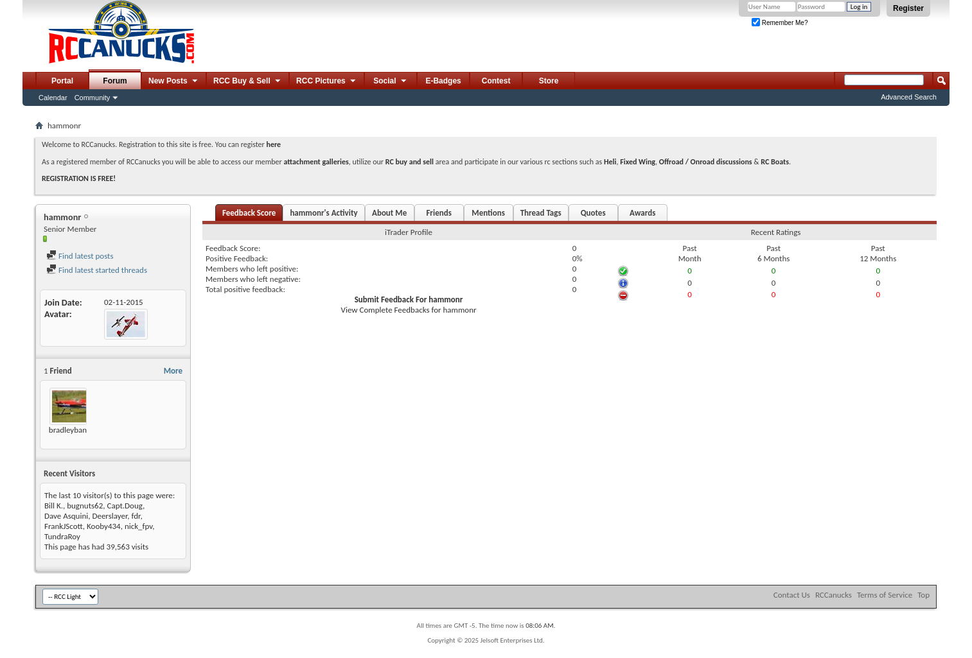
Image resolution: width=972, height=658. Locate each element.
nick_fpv (138, 526)
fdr (136, 516)
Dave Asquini (66, 516)
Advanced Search (909, 97)
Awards (642, 213)
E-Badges (443, 80)
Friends (438, 213)
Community (92, 97)
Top (923, 595)
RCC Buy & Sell (247, 81)
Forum (115, 80)
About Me (389, 213)
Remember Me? (780, 22)
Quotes (593, 213)
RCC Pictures (326, 81)
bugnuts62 (85, 505)
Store (549, 80)
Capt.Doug (125, 505)
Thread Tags (540, 213)
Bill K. (53, 505)
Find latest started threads (96, 270)
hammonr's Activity (323, 213)
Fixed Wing (637, 161)
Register (908, 8)
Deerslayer (109, 516)
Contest (496, 80)
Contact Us (791, 595)
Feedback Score (249, 213)
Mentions (488, 213)
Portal (62, 80)
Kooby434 (104, 526)
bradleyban (68, 430)
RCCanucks (833, 595)
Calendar (53, 97)
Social (390, 81)
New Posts (173, 81)
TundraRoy (62, 536)
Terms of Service (884, 595)
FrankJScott (63, 526)
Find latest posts (80, 256)
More (173, 371)
